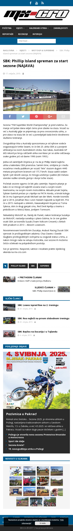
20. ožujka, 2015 (26, 309)
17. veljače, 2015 (13, 73)
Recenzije (23, 34)
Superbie (44, 265)
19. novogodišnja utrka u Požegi (26, 448)
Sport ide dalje (16, 441)
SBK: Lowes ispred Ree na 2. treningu (38, 305)
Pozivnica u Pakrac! (21, 414)
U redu (42, 523)
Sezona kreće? (16, 445)
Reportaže (7, 34)
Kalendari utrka (38, 28)
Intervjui (37, 34)
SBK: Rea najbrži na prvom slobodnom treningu (43, 318)
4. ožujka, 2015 (26, 335)
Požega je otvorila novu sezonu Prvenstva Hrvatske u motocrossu (37, 436)
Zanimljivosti (60, 28)
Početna (6, 28)
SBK (33, 265)
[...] (64, 429)
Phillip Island (18, 265)
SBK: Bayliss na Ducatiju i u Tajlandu (37, 331)
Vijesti (19, 28)
